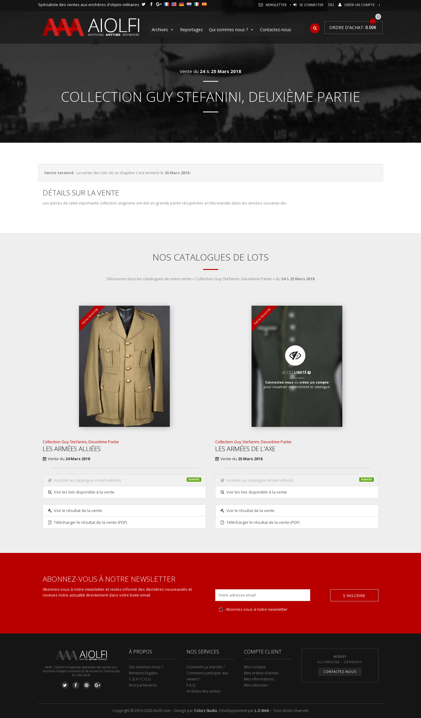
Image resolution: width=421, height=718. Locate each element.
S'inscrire (354, 595)
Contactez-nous (275, 29)
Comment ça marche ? (205, 667)
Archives (163, 30)
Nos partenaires (143, 685)
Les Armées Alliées (72, 448)
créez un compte (314, 382)
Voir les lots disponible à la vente (81, 492)
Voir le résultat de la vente (75, 510)
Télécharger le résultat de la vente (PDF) (87, 522)
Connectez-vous (279, 382)
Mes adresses (256, 685)
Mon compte (255, 667)
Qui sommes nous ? (231, 30)
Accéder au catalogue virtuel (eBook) (124, 480)
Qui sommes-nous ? (146, 667)
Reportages (191, 29)
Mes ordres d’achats (261, 673)
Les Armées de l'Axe (245, 448)
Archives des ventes (203, 691)
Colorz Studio (205, 710)
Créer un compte (359, 4)
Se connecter (311, 4)
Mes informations (259, 679)
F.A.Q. (191, 685)
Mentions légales (143, 673)
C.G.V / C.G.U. (140, 679)
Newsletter (276, 4)
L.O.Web (262, 710)
